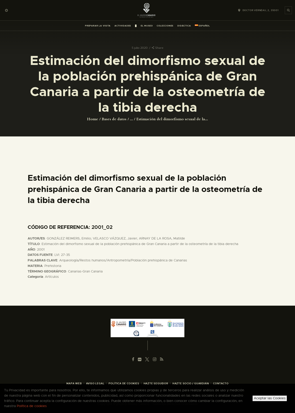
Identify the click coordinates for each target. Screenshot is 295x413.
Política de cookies (32, 406)
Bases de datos (114, 119)
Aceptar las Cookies (270, 398)
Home (92, 119)
